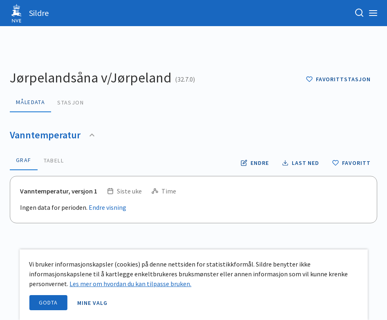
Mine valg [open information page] (92, 303)
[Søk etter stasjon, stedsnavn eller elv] (359, 13)
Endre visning (107, 207)
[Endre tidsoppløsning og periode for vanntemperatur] (254, 162)
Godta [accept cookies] (48, 302)
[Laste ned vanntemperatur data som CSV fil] (300, 162)
